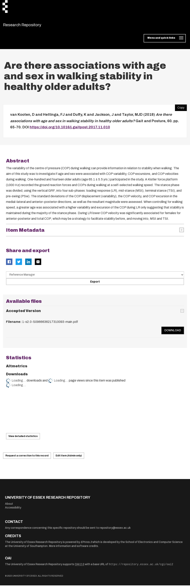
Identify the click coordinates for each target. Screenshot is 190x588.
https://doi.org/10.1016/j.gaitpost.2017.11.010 (70, 130)
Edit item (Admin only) (69, 458)
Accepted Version (23, 313)
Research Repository (31, 26)
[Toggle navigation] (165, 41)
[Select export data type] (95, 277)
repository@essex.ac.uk (115, 530)
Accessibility (13, 510)
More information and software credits (73, 548)
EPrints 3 (86, 544)
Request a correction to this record (27, 458)
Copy (179, 109)
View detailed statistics (23, 438)
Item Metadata (25, 232)
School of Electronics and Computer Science (154, 544)
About (9, 506)
